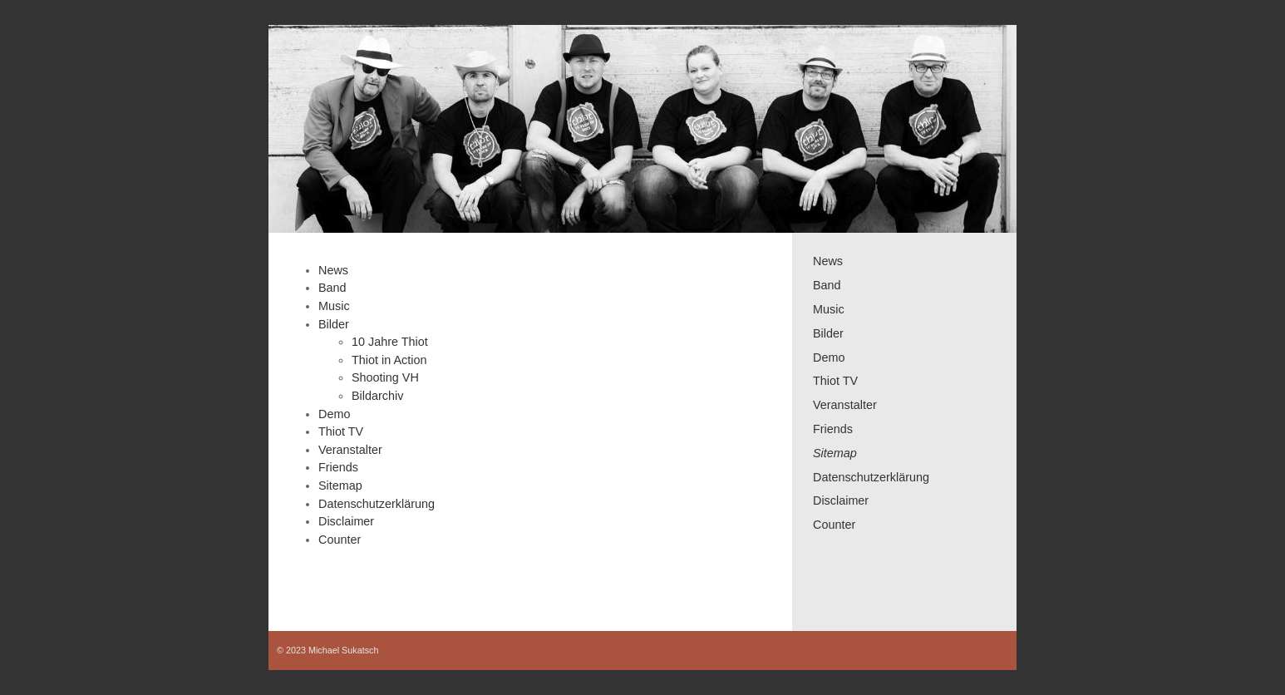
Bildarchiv (377, 395)
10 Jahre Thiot (390, 341)
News (828, 261)
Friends (833, 429)
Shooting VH (385, 377)
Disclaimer (841, 500)
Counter (834, 524)
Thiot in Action (389, 360)
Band (827, 285)
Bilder (828, 333)
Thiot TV (835, 380)
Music (828, 309)
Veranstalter (845, 405)
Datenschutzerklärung (871, 477)
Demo (828, 357)
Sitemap (835, 453)
